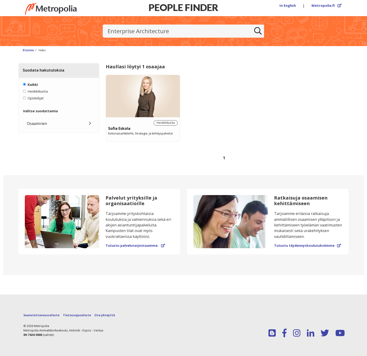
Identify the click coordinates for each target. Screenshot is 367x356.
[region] (224, 123)
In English (287, 5)
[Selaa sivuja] (224, 161)
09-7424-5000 (32, 335)
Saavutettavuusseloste (41, 315)
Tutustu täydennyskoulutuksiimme (307, 245)
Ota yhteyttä (104, 315)
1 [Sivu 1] (224, 157)
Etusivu (28, 50)
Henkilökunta (38, 91)
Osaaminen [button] (37, 123)
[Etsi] (258, 31)
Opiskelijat (36, 98)
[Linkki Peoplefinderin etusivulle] (59, 9)
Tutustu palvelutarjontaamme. (135, 245)
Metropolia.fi (326, 5)
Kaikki (33, 84)
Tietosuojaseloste (77, 315)
